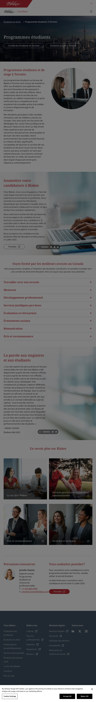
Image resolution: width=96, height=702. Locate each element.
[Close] (92, 689)
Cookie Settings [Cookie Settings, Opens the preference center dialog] (10, 696)
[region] (48, 693)
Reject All (84, 696)
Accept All (67, 696)
